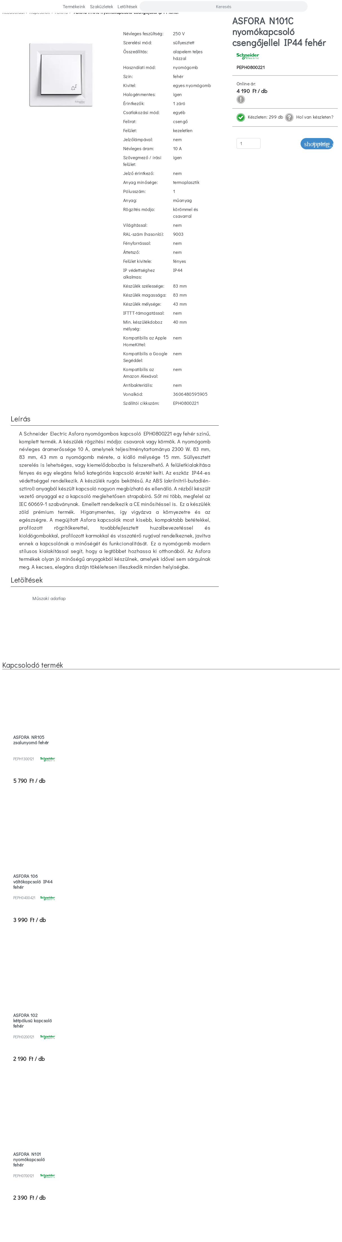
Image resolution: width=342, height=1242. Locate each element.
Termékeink (74, 6)
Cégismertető (74, 1134)
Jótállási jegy (171, 1134)
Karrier (68, 1100)
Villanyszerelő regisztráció (253, 1134)
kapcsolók (39, 25)
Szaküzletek (101, 6)
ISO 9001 (171, 1145)
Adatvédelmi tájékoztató (257, 1123)
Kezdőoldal (13, 25)
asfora (61, 25)
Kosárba (317, 156)
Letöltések (127, 6)
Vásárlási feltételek (260, 1112)
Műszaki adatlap (42, 369)
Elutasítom (151, 1227)
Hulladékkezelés (171, 1123)
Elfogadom (122, 1227)
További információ (87, 1227)
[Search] (224, 6)
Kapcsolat (71, 1112)
